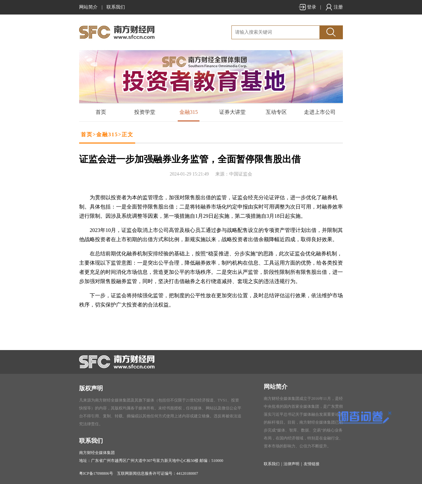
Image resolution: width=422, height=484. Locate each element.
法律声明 (291, 464)
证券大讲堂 (232, 112)
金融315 (188, 112)
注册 (334, 7)
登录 (307, 7)
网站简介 (88, 7)
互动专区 (276, 112)
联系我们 (115, 7)
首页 (101, 112)
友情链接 (311, 464)
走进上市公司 (320, 112)
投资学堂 (144, 112)
